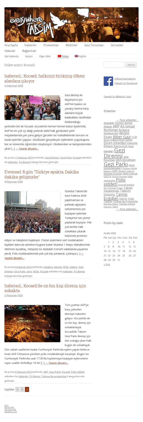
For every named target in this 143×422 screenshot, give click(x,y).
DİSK (66, 267)
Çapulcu (108, 206)
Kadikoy (107, 171)
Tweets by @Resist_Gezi (117, 96)
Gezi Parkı (66, 157)
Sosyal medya (126, 184)
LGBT (115, 171)
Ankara (124, 130)
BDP (116, 133)
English (80, 56)
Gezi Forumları (94, 45)
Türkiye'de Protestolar (125, 201)
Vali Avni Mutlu (111, 204)
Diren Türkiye (126, 139)
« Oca (107, 264)
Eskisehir (132, 143)
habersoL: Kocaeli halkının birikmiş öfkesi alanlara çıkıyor (44, 78)
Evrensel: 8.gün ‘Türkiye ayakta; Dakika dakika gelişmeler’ (41, 174)
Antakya (48, 267)
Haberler (30, 45)
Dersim (58, 267)
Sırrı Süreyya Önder (113, 188)
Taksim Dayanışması (118, 189)
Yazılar (9, 407)
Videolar (9, 51)
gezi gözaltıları (126, 160)
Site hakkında (11, 56)
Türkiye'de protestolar (54, 376)
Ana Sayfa (11, 45)
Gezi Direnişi (52, 157)
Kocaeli (77, 157)
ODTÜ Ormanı (119, 176)
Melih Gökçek (130, 173)
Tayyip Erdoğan (115, 196)
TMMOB (123, 198)
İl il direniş (24, 162)
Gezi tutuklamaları (119, 166)
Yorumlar (10, 409)
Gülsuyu (126, 168)
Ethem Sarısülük (116, 146)
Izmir (134, 168)
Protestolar (51, 45)
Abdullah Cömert (114, 123)
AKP (46, 372)
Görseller (117, 45)
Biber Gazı (122, 136)
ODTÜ (107, 176)
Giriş (6, 405)
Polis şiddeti (78, 372)
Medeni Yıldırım (126, 171)
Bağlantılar (29, 51)
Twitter (108, 201)
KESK (36, 271)
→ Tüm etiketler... (127, 120)
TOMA (131, 198)
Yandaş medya (127, 204)
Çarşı (115, 206)
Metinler (72, 45)
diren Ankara (111, 139)
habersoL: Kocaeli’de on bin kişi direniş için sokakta (45, 288)
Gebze (73, 267)
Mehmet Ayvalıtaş (113, 173)
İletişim (29, 56)
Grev (29, 271)
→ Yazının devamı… (27, 148)
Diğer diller (45, 56)
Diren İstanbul (115, 143)
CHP (134, 137)
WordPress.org (10, 412)
